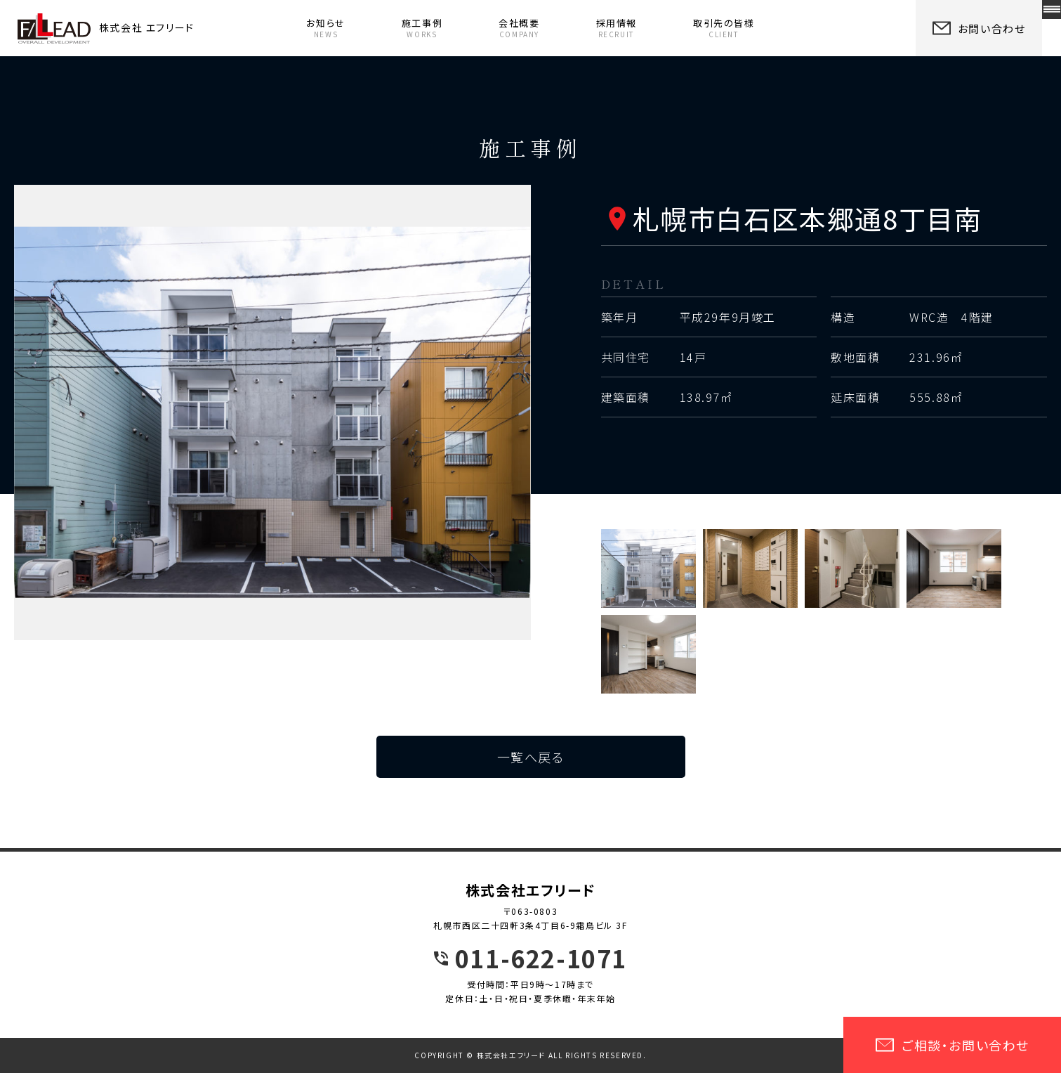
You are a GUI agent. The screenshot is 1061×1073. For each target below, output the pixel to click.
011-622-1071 (541, 958)
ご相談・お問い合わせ (952, 1045)
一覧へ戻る (531, 757)
